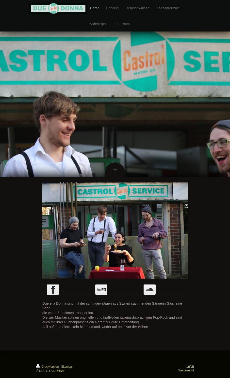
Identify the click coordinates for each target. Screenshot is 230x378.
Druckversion (48, 366)
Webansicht (186, 370)
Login (190, 366)
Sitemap (66, 366)
